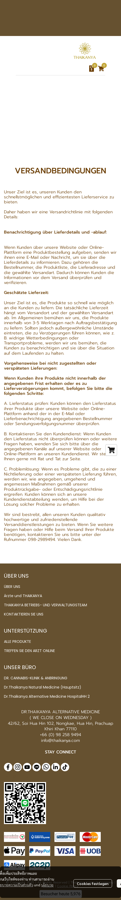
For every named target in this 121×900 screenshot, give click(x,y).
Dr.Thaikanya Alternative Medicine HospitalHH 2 (47, 696)
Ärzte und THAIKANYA (23, 595)
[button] (50, 68)
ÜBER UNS (12, 586)
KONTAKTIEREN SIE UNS (23, 614)
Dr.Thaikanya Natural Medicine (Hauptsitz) (42, 687)
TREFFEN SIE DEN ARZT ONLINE (29, 650)
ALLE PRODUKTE (17, 641)
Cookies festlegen (93, 883)
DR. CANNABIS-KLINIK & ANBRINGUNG (35, 678)
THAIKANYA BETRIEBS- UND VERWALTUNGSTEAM (45, 605)
